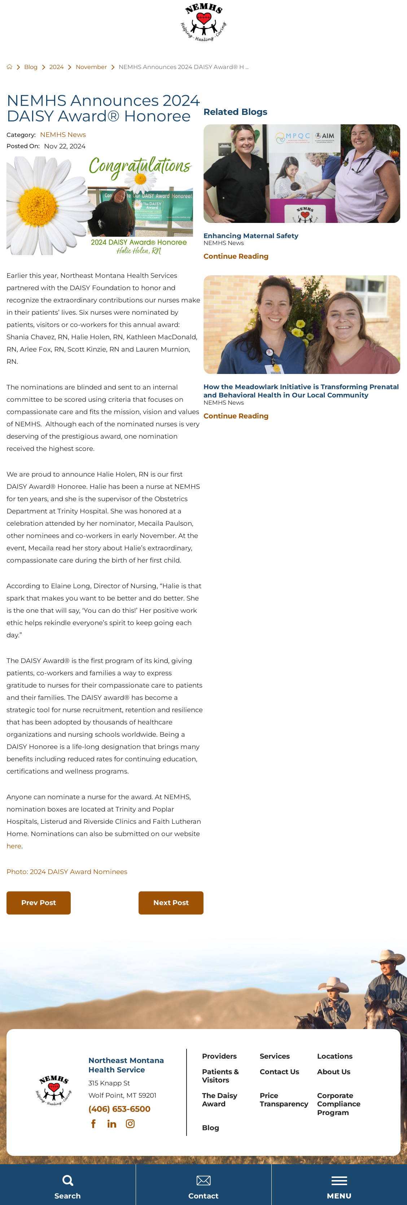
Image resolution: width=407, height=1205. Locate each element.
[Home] (203, 24)
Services (275, 1056)
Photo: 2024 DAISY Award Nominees (66, 872)
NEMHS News (63, 134)
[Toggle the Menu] (339, 1184)
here (13, 846)
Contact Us (279, 1071)
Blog (210, 1127)
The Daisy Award (219, 1099)
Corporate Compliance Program (338, 1104)
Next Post (171, 902)
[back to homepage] (15, 67)
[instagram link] (131, 1124)
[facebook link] (94, 1124)
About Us (333, 1071)
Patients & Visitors (220, 1075)
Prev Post (38, 902)
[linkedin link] (113, 1124)
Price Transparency (284, 1099)
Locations (335, 1056)
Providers (219, 1056)
